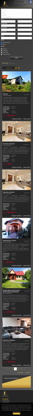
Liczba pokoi (4, 27)
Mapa (18, 67)
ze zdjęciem (4, 50)
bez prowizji (4, 52)
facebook (30, 2)
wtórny (3, 44)
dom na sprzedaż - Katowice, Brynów (16, 193)
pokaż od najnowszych (8, 68)
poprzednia (20, 372)
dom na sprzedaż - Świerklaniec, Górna (16, 242)
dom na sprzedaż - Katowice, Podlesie (16, 342)
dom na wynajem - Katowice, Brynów (16, 145)
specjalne (4, 48)
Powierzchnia (4, 23)
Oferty (2, 46)
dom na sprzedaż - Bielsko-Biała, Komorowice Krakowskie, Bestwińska (16, 292)
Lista (15, 67)
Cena (2, 19)
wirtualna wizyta (5, 54)
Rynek (2, 40)
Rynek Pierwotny (5, 42)
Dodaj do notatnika (17, 119)
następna (27, 372)
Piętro (2, 35)
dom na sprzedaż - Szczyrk (16, 95)
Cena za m (3, 31)
